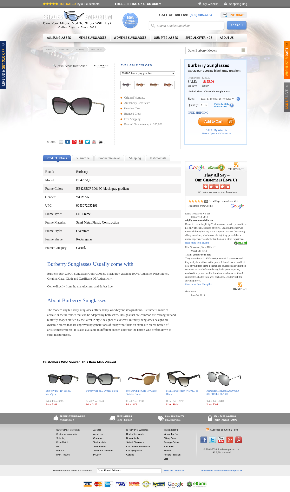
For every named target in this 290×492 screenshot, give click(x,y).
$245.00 (206, 77)
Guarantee (98, 438)
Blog (166, 459)
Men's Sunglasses (92, 38)
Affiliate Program (172, 454)
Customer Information (67, 434)
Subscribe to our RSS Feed (224, 429)
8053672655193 (87, 205)
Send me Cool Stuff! (174, 470)
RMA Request (63, 454)
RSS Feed (169, 446)
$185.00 (208, 81)
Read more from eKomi (197, 242)
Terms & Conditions (103, 450)
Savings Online (171, 442)
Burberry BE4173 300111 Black (102, 390)
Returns (60, 450)
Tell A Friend (99, 446)
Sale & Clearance (135, 442)
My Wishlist (210, 4)
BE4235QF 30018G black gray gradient (214, 70)
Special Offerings (198, 38)
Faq (58, 446)
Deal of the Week (135, 434)
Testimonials (99, 442)
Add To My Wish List (217, 130)
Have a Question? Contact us (216, 133)
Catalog (130, 454)
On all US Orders (138, 4)
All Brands (64, 49)
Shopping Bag (238, 4)
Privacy (97, 454)
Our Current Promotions (138, 446)
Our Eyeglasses (166, 38)
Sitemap (168, 450)
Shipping (60, 438)
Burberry (80, 49)
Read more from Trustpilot (198, 284)
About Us (227, 38)
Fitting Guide (170, 438)
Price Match (62, 442)
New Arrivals (132, 438)
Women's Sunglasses (130, 38)
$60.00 (205, 85)
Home (49, 49)
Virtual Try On (171, 434)
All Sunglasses (59, 38)
